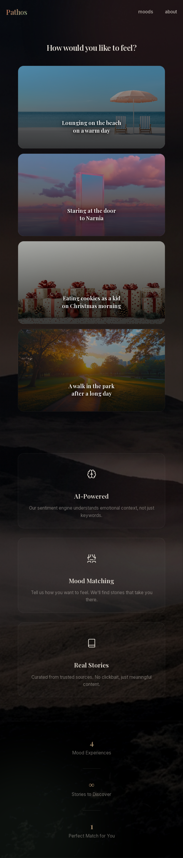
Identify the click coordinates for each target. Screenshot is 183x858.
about (171, 12)
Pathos (16, 12)
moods (145, 12)
